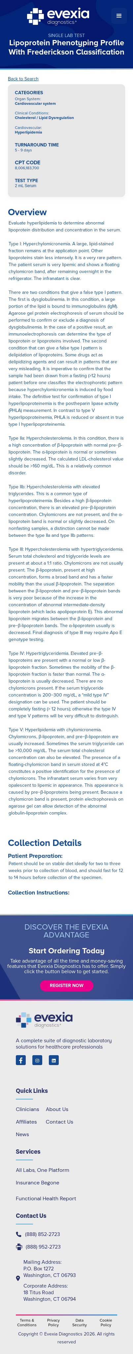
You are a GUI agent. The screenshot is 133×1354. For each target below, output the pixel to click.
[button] (119, 16)
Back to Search (23, 79)
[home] (58, 16)
